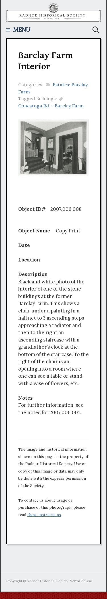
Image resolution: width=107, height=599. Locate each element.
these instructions (44, 514)
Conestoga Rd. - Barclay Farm (51, 106)
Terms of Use (81, 581)
